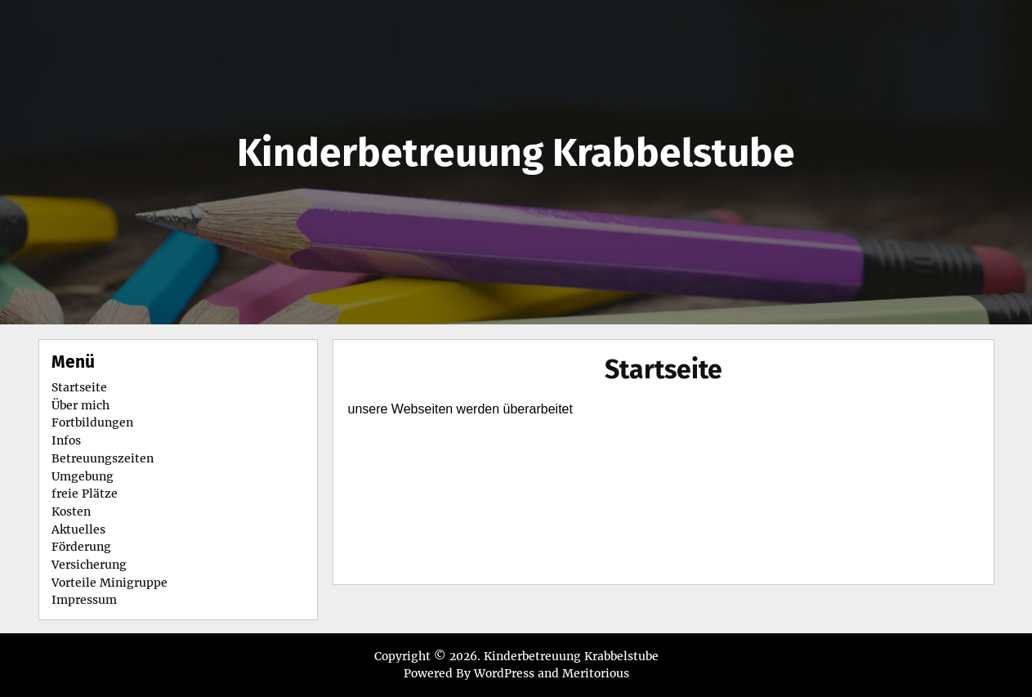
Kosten (71, 511)
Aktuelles (78, 529)
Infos (66, 440)
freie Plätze (84, 493)
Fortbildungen (92, 422)
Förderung (81, 546)
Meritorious (595, 673)
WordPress (504, 673)
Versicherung (89, 564)
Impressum (84, 599)
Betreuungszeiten (102, 458)
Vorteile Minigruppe (109, 582)
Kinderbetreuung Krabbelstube (516, 152)
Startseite (663, 369)
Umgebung (82, 476)
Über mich (80, 405)
